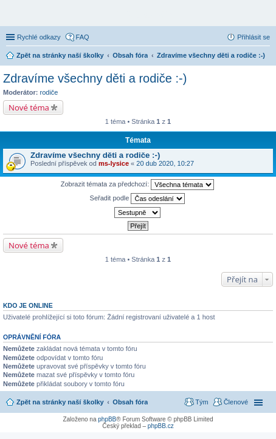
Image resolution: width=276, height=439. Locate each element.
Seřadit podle (137, 198)
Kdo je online (28, 305)
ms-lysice (113, 163)
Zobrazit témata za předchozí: (138, 184)
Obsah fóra (130, 402)
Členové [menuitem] (236, 402)
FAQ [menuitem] (82, 37)
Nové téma (29, 107)
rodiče (49, 92)
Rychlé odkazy (39, 37)
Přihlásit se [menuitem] (253, 37)
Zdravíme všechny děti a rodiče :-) (95, 78)
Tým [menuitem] (201, 402)
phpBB (107, 419)
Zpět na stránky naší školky (60, 402)
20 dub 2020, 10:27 (165, 163)
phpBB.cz (161, 426)
